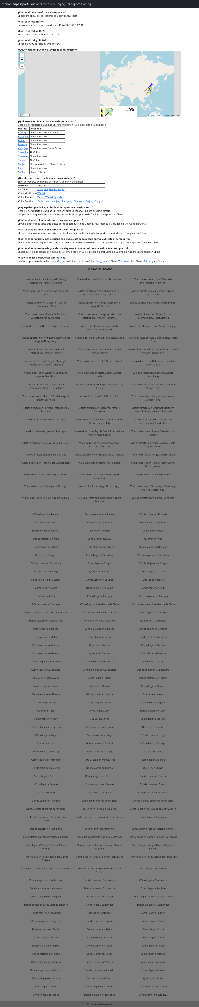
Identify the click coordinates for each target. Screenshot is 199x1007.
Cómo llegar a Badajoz (46, 547)
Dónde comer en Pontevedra (99, 880)
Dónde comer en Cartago (46, 604)
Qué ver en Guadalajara (46, 678)
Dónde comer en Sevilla (99, 929)
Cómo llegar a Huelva (99, 678)
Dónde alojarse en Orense (99, 776)
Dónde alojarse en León (153, 710)
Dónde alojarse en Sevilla (46, 929)
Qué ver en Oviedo (46, 792)
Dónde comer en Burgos (45, 571)
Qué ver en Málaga (153, 751)
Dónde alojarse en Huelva (153, 678)
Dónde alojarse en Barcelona (153, 555)
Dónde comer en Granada (99, 661)
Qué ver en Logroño (153, 727)
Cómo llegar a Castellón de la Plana (99, 604)
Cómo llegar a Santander (99, 904)
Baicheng (148, 261)
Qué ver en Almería (99, 530)
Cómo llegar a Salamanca (153, 880)
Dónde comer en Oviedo (153, 784)
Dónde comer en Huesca (99, 694)
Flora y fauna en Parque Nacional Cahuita (46, 837)
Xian (20, 168)
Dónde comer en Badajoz (153, 547)
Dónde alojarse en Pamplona (46, 828)
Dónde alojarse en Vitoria (46, 978)
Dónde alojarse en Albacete (99, 514)
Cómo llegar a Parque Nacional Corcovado (99, 837)
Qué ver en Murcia (153, 768)
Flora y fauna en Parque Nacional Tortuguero (153, 856)
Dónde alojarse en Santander (153, 904)
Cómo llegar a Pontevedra (153, 868)
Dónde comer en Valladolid (99, 970)
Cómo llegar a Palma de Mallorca (99, 800)
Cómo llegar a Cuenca (99, 637)
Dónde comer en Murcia (99, 768)
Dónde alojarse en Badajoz (99, 547)
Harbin (80, 261)
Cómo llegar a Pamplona (153, 817)
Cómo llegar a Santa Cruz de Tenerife (153, 896)
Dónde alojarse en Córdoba (99, 628)
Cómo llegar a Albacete (45, 514)
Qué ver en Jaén (46, 710)
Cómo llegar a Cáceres (153, 571)
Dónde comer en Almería (46, 530)
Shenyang (23, 156)
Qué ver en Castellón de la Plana (99, 612)
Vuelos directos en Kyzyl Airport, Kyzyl (99, 486)
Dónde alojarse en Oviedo (99, 784)
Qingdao (23, 148)
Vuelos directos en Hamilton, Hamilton (99, 462)
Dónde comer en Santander (46, 912)
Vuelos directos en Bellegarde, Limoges (45, 486)
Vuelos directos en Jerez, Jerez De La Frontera (99, 454)
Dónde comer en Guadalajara (153, 669)
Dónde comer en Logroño (99, 727)
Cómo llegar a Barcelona (99, 555)
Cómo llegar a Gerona (153, 645)
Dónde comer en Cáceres (99, 579)
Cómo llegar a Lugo (46, 735)
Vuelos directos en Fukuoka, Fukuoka (46, 419)
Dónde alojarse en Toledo (46, 953)
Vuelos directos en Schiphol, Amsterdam (99, 279)
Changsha (23, 136)
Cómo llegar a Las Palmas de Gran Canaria (153, 808)
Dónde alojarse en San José (46, 896)
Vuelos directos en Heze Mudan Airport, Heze (46, 462)
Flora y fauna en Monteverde (99, 759)
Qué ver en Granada (153, 661)
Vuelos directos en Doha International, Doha (99, 337)
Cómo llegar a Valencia (153, 953)
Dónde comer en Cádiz (153, 587)
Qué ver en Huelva (99, 686)
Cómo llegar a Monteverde (45, 759)
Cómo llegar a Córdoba (45, 628)
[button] (151, 84)
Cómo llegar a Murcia (153, 759)
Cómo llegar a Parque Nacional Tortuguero (99, 856)
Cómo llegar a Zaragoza (46, 994)
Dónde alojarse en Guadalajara (100, 669)
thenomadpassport (15, 4)
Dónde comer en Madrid (99, 743)
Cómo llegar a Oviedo (46, 784)
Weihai (22, 164)
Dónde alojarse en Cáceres (45, 579)
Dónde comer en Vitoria (99, 978)
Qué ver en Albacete (46, 522)
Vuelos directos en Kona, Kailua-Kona (46, 454)
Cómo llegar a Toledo (153, 945)
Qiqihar (61, 261)
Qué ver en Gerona (99, 653)
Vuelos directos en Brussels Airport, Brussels (45, 326)
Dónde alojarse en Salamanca (46, 888)
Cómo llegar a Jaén (46, 702)
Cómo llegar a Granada (153, 653)
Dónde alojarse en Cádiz (99, 587)
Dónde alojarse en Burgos (153, 563)
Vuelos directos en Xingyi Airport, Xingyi (153, 454)
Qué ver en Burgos (99, 571)
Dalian (21, 140)
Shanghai (23, 152)
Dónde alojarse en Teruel (46, 945)
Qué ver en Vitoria (153, 978)
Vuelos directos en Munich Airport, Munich (153, 302)
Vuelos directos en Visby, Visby (153, 474)
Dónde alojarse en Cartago (153, 596)
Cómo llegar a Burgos (99, 563)
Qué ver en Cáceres (153, 579)
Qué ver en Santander (99, 912)
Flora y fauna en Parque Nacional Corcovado (153, 837)
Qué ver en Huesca (153, 694)
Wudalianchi (125, 261)
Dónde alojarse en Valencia (46, 962)
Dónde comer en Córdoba (153, 628)
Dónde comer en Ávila (99, 538)
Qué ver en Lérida (99, 718)
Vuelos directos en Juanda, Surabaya (46, 431)
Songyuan (101, 261)
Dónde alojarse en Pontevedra (45, 880)
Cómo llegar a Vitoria (153, 970)
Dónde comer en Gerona (45, 653)
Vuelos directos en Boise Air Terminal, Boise (46, 443)
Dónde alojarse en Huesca (46, 694)
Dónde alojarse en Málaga (46, 751)
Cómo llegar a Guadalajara (45, 669)
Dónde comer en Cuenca (45, 645)
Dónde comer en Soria (99, 937)
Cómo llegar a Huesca (153, 686)
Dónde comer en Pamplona (100, 828)
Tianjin (22, 160)
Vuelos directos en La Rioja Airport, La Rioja (46, 497)
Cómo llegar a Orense (46, 776)
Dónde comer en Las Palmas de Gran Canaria (99, 817)
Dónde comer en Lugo (153, 735)
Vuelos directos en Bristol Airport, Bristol (99, 361)
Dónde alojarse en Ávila (46, 538)
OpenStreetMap (164, 116)
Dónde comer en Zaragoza (153, 994)
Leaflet (151, 116)
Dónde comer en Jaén (153, 702)
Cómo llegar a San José (153, 888)
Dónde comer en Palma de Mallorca (46, 808)
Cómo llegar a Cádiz (46, 587)
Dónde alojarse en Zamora (99, 986)
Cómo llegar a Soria (153, 929)
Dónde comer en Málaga (99, 751)
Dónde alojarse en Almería (153, 522)
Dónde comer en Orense (153, 776)
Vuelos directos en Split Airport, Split (99, 396)
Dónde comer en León (46, 718)
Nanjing (22, 144)
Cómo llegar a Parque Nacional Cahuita (153, 828)
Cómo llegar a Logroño (153, 718)
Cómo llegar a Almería (99, 522)
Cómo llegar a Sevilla (153, 921)
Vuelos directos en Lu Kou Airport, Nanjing (153, 326)
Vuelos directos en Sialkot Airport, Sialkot (45, 474)
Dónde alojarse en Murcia (46, 768)
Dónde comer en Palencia (46, 800)
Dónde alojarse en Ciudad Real (46, 620)
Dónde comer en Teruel (99, 945)
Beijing (22, 132)
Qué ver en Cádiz (46, 596)
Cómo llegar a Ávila (153, 530)
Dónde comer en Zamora (153, 986)
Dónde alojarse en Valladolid (46, 970)
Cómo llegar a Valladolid (153, 962)
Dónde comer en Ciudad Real (99, 620)
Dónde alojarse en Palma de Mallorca (153, 800)
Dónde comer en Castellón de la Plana (46, 612)
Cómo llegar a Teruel (153, 937)
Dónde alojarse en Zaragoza (99, 994)
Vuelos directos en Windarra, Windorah (153, 497)
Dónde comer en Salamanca (99, 888)
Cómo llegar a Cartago (99, 596)
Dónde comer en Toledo (99, 953)
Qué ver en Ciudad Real (153, 620)
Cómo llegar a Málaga (153, 743)
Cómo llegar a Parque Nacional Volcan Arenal (46, 868)
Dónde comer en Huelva (46, 686)
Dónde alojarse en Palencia (153, 792)
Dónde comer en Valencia (100, 962)
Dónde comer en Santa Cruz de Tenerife (46, 904)
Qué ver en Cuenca (99, 645)
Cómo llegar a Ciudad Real (153, 612)
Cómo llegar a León (99, 710)
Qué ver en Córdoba (46, 637)
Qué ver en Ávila (153, 538)
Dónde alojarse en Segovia (45, 921)
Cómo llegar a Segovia (153, 912)
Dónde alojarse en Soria (46, 937)
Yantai (21, 172)
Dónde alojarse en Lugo (99, 735)
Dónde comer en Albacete (153, 514)
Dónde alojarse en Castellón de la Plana (153, 604)
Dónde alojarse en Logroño (46, 727)
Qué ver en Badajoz (46, 555)
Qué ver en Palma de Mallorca (99, 808)
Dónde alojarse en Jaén (99, 702)
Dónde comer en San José (99, 896)
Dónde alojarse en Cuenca (153, 637)
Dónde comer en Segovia (99, 921)
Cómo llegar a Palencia (99, 792)
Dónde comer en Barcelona (46, 563)
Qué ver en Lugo (46, 743)
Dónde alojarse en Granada (46, 661)
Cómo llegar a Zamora (46, 986)
